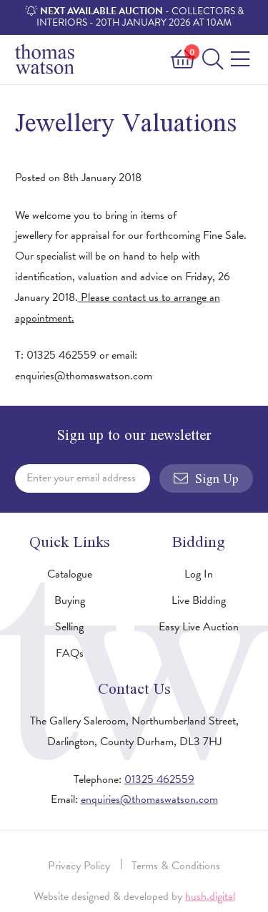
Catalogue (69, 574)
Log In (198, 574)
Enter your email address (81, 477)
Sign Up (206, 478)
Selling (69, 626)
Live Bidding (199, 600)
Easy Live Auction (199, 626)
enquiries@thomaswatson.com (149, 799)
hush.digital (210, 896)
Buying (69, 600)
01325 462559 (159, 779)
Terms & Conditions (175, 865)
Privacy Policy (79, 865)
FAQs (70, 653)
